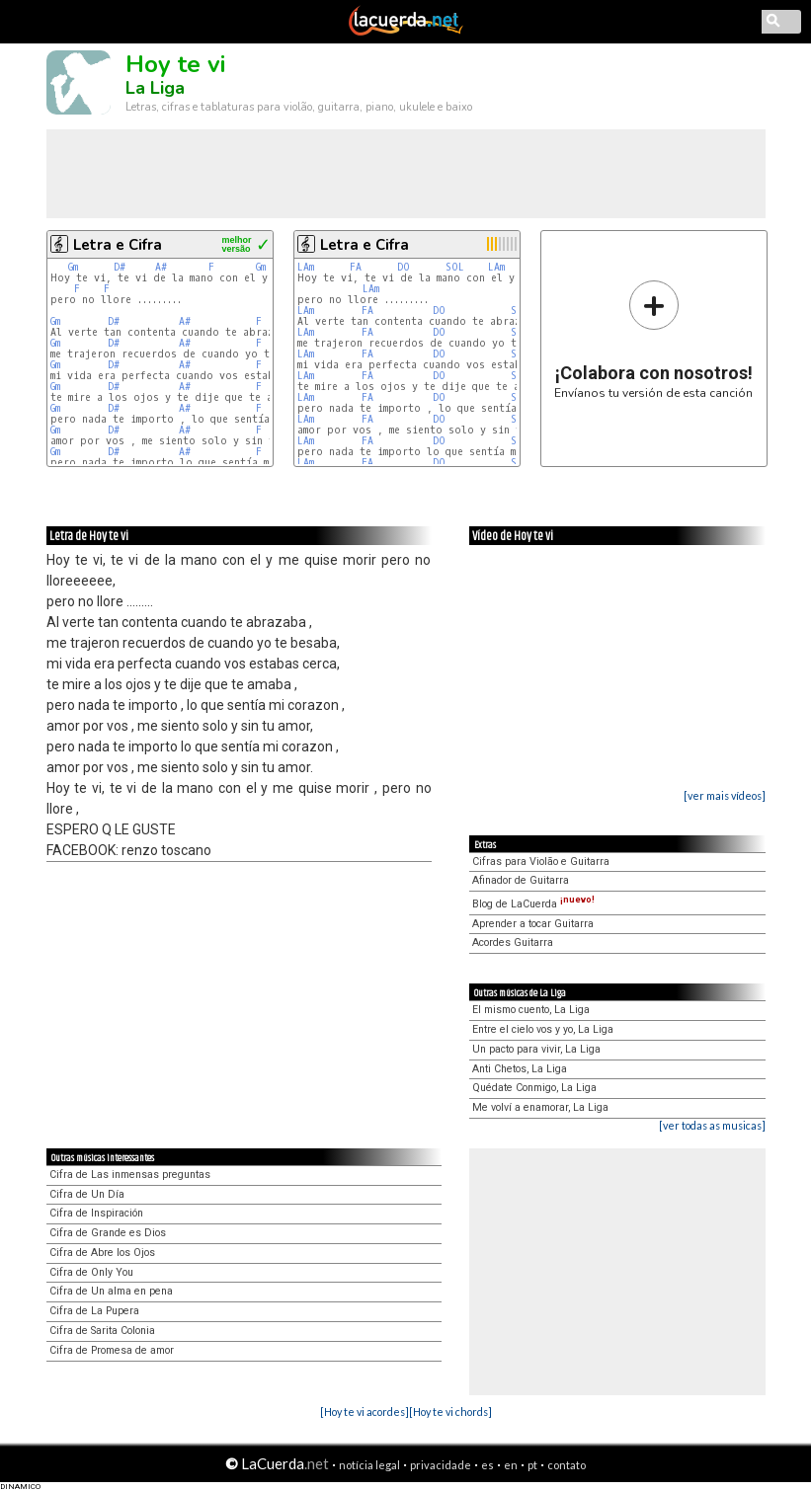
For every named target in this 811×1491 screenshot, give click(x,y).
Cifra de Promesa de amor (111, 1350)
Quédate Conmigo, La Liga (534, 1087)
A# (161, 267)
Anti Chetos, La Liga (519, 1068)
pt (532, 1464)
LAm (305, 267)
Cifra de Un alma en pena (111, 1291)
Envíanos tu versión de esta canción (653, 339)
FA (356, 267)
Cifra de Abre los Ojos (102, 1252)
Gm (73, 267)
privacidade (440, 1464)
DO (403, 267)
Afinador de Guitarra (520, 880)
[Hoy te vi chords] (450, 1411)
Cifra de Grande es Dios (107, 1232)
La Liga (155, 88)
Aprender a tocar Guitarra (533, 923)
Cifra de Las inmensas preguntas (129, 1174)
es (487, 1464)
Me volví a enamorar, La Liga (540, 1107)
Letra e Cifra (117, 245)
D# (119, 267)
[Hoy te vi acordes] (364, 1411)
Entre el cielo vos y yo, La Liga (542, 1029)
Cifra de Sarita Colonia (102, 1330)
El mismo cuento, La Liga (531, 1009)
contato (566, 1464)
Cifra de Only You (91, 1272)
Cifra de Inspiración (96, 1213)
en (511, 1464)
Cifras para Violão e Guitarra (540, 861)
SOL (455, 267)
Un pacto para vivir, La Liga (536, 1049)
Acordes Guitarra (512, 942)
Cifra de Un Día (86, 1194)
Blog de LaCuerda (533, 904)
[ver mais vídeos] (725, 795)
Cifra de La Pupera (94, 1310)
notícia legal (369, 1464)
